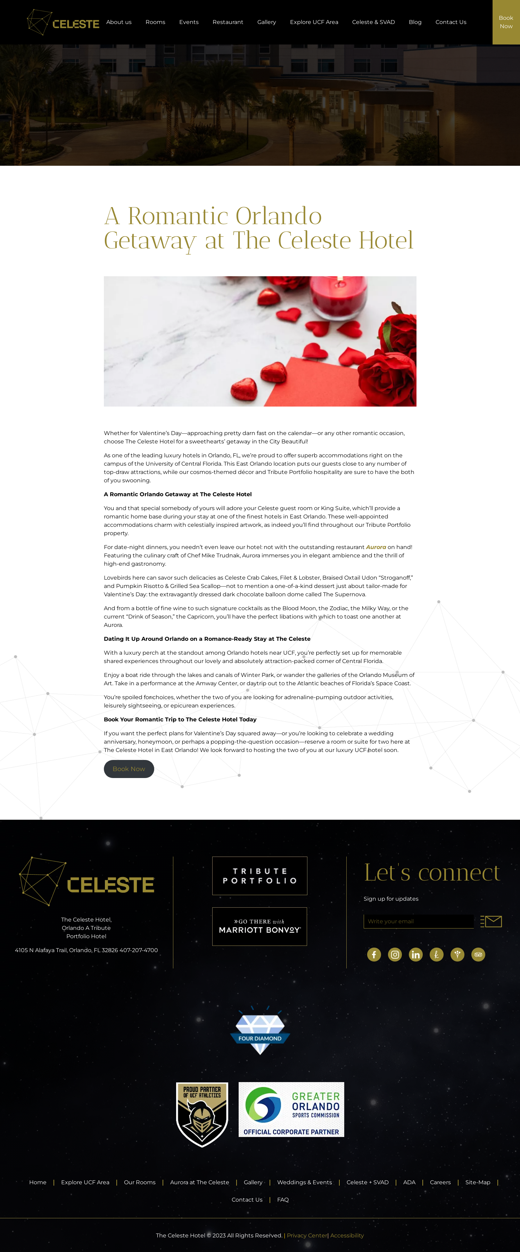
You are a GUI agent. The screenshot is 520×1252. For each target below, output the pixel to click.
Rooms (155, 22)
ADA (409, 1182)
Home (38, 1182)
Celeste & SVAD (373, 22)
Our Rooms (140, 1182)
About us (119, 22)
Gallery (266, 22)
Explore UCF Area (314, 22)
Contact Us (451, 22)
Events (189, 22)
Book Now (129, 769)
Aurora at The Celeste (199, 1182)
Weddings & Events (304, 1182)
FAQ (283, 1199)
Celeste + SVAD (368, 1182)
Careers (440, 1182)
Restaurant (228, 22)
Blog (415, 22)
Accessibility (347, 1235)
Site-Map (477, 1182)
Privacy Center (307, 1235)
